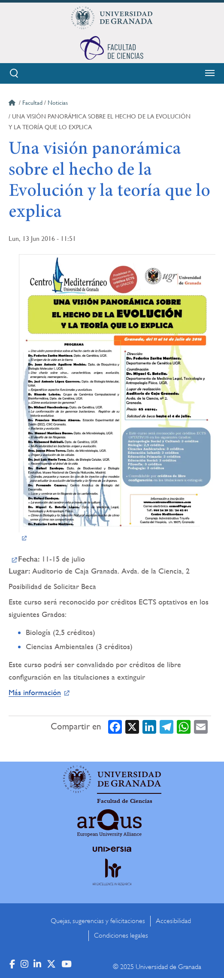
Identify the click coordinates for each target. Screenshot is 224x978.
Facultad (32, 102)
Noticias (58, 102)
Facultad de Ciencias (124, 801)
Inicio (13, 104)
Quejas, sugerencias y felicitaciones (98, 921)
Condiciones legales (121, 935)
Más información (35, 692)
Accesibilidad (173, 921)
